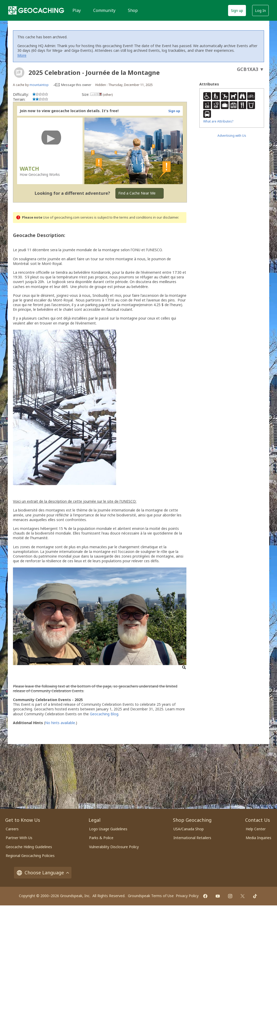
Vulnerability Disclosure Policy (114, 846)
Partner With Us (19, 837)
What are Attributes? (218, 121)
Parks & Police (101, 837)
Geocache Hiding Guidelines (29, 846)
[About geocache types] (19, 72)
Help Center (256, 828)
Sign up (237, 10)
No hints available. (60, 722)
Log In (260, 10)
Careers (12, 828)
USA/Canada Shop (188, 828)
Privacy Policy (187, 895)
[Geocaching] (36, 10)
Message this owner (76, 85)
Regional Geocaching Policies (30, 855)
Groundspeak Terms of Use (151, 895)
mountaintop (39, 85)
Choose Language (42, 872)
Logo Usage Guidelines (108, 828)
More (21, 55)
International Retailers (192, 837)
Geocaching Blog (104, 713)
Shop (133, 10)
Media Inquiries (258, 837)
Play (76, 10)
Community (104, 10)
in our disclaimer (165, 217)
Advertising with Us (231, 135)
